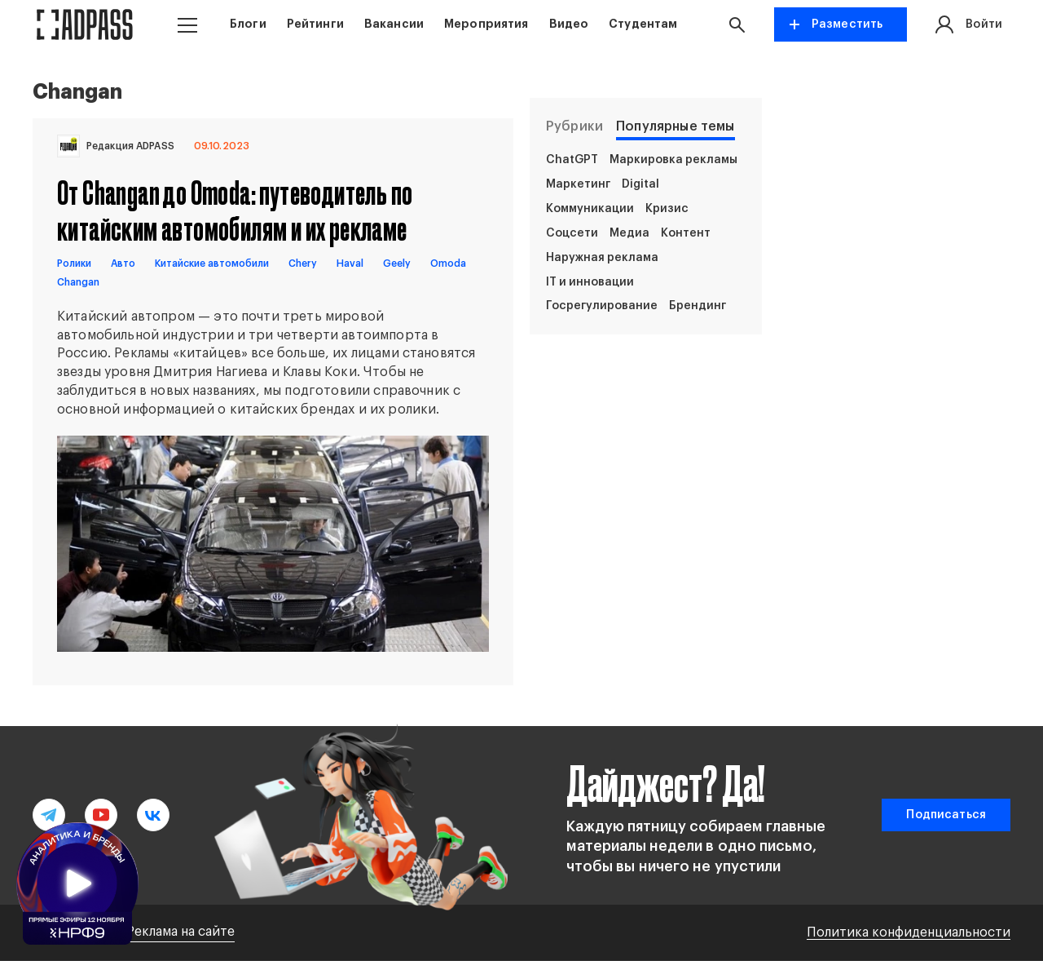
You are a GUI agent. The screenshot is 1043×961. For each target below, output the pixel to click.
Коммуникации (590, 209)
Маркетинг (578, 184)
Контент (686, 233)
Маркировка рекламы (673, 160)
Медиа (629, 233)
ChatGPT (572, 160)
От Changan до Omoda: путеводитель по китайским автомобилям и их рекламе (234, 210)
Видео (569, 23)
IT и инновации (590, 282)
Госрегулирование (602, 306)
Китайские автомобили (212, 263)
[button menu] (187, 25)
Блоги (248, 23)
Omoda (448, 263)
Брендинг (697, 306)
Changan (78, 282)
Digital (640, 184)
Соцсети (572, 233)
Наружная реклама (602, 258)
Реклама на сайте (180, 931)
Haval (350, 263)
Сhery (302, 263)
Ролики (74, 263)
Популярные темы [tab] (675, 126)
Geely (397, 263)
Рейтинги (315, 23)
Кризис (667, 209)
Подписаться (946, 815)
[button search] (741, 24)
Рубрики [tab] (574, 126)
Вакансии (394, 23)
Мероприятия (486, 23)
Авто (123, 263)
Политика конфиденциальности (908, 932)
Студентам (643, 23)
